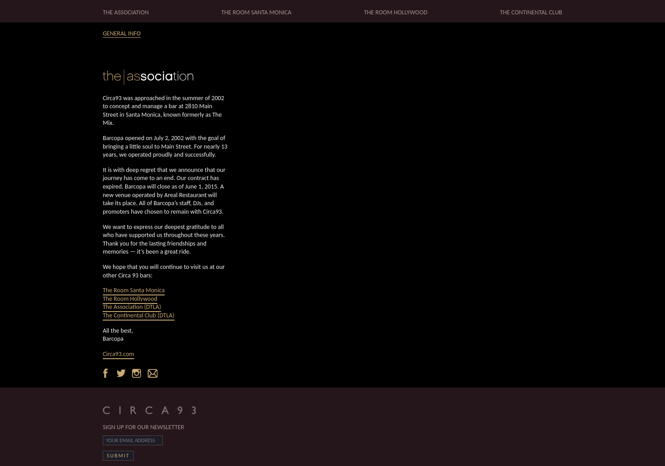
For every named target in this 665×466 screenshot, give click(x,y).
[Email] (133, 440)
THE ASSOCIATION (126, 12)
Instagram (137, 372)
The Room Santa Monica (134, 290)
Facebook (108, 372)
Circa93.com (118, 354)
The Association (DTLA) (132, 307)
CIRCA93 (157, 409)
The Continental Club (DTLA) (139, 315)
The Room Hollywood (130, 299)
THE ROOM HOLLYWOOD (396, 12)
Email (152, 372)
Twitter (123, 372)
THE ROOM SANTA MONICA (256, 12)
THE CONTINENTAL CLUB (531, 12)
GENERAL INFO (121, 33)
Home (165, 77)
